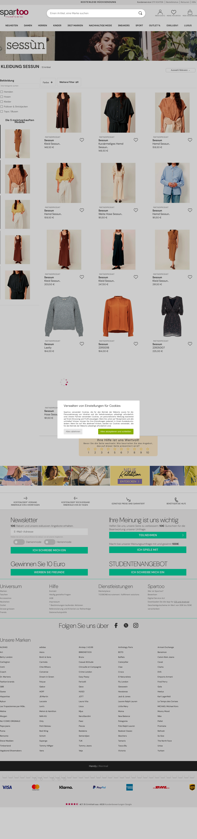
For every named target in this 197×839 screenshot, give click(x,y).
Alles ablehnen (73, 431)
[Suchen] (140, 13)
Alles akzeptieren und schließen (115, 431)
